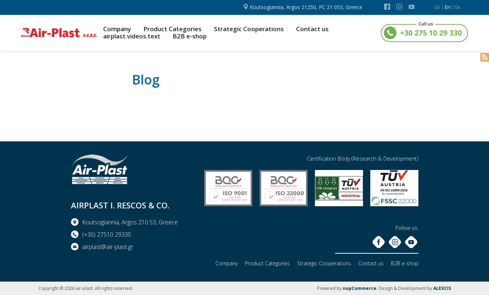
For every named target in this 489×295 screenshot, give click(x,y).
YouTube (411, 7)
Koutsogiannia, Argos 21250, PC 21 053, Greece (306, 7)
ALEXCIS (442, 288)
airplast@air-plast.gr (107, 247)
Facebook (387, 7)
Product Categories (172, 29)
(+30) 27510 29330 (106, 234)
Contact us (312, 29)
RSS (484, 57)
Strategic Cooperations (249, 29)
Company (117, 29)
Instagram (399, 7)
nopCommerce (359, 288)
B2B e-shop (190, 36)
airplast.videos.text (131, 36)
